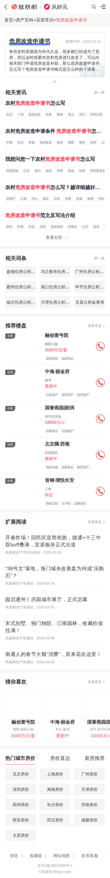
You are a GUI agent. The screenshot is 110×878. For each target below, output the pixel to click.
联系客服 (90, 856)
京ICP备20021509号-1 (54, 866)
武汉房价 (55, 820)
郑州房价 (21, 804)
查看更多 (95, 326)
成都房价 (89, 820)
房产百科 (24, 19)
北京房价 (21, 774)
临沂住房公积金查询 (24, 302)
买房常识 (45, 19)
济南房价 (89, 804)
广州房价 (89, 774)
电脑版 (36, 856)
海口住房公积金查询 (59, 287)
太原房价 (21, 835)
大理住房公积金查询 (59, 302)
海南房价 (55, 789)
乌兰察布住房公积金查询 (63, 271)
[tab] (20, 760)
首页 (8, 19)
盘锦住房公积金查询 (24, 271)
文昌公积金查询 (89, 302)
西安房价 (21, 820)
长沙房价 (55, 804)
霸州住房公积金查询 (24, 287)
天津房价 (89, 789)
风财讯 (59, 7)
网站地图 (61, 856)
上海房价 (55, 774)
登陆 (14, 856)
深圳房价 (21, 789)
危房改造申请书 (71, 19)
